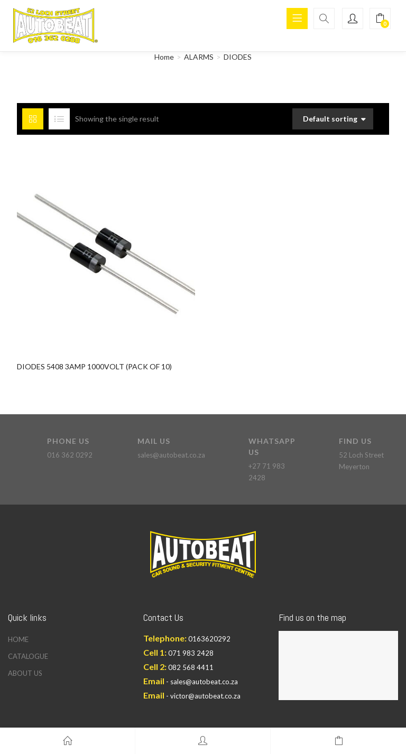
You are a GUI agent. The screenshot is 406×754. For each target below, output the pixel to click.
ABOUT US (25, 673)
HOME (18, 639)
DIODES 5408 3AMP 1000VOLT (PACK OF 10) (94, 366)
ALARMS (199, 56)
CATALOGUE (28, 656)
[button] (380, 19)
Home (164, 56)
